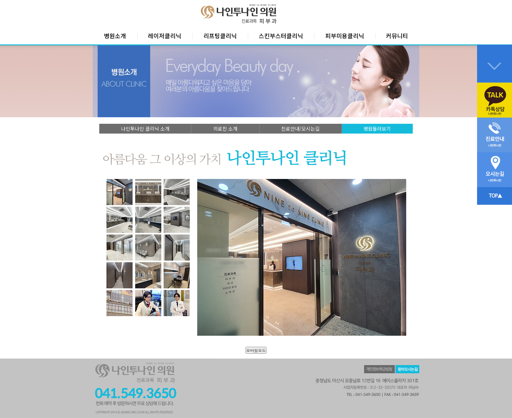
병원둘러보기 (377, 128)
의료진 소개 (225, 128)
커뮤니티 (397, 35)
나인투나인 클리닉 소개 (145, 128)
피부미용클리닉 (344, 35)
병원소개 (115, 35)
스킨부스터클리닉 (281, 35)
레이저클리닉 (164, 35)
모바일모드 (256, 350)
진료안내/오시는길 (300, 128)
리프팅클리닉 (220, 35)
